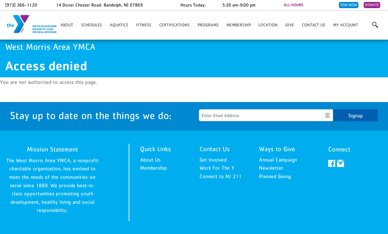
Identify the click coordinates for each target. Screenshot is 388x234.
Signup (355, 115)
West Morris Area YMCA (37, 24)
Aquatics (119, 24)
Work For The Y (217, 168)
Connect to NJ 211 (220, 176)
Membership (238, 24)
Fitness (143, 24)
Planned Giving (275, 176)
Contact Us (313, 24)
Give (289, 24)
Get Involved (213, 159)
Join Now (348, 5)
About (66, 24)
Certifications (174, 24)
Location (268, 24)
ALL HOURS (293, 5)
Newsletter (271, 168)
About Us (150, 159)
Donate (372, 5)
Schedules (91, 24)
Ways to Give (277, 148)
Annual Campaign (278, 159)
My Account (345, 24)
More (375, 25)
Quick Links (155, 148)
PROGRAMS (208, 24)
